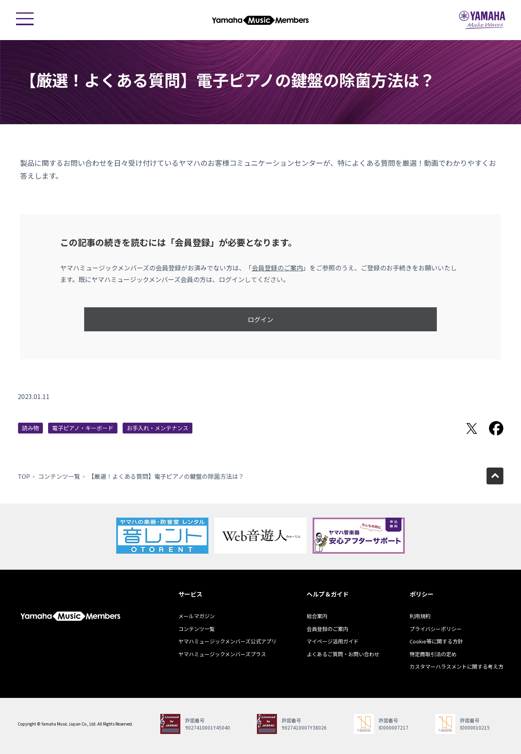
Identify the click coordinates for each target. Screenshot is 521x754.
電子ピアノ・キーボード (82, 428)
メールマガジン (196, 616)
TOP (24, 476)
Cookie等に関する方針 (436, 641)
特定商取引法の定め (433, 654)
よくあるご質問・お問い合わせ (343, 654)
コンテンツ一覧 (59, 476)
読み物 (30, 428)
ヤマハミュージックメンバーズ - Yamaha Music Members (260, 20)
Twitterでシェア (471, 428)
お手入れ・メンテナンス (157, 428)
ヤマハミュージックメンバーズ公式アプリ (227, 641)
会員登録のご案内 (277, 267)
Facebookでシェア (496, 428)
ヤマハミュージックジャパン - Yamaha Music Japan (482, 20)
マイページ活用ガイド (333, 641)
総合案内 (317, 616)
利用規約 (420, 616)
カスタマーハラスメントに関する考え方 (456, 666)
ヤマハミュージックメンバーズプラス (222, 654)
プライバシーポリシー (436, 629)
